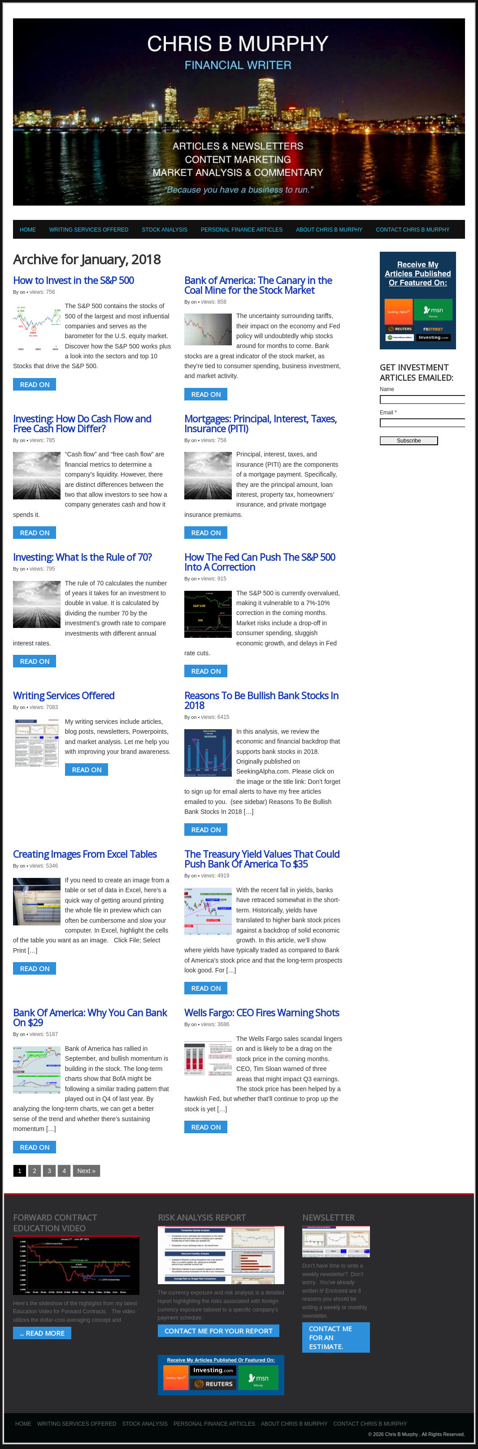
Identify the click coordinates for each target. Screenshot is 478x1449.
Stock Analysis (164, 230)
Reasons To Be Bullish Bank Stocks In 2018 (261, 700)
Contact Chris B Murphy (413, 230)
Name (387, 389)
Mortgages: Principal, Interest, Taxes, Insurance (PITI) (260, 423)
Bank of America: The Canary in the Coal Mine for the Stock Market (258, 285)
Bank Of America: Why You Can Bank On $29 (90, 1017)
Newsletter (328, 1217)
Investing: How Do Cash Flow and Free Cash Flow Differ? (82, 423)
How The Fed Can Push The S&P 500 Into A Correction (259, 561)
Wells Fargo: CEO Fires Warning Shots (261, 1012)
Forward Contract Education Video (55, 1222)
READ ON (34, 384)
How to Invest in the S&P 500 (73, 280)
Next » (87, 1170)
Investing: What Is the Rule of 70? (82, 556)
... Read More (42, 1333)
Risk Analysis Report (202, 1217)
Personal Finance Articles (241, 230)
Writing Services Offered (88, 230)
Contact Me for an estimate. (330, 1337)
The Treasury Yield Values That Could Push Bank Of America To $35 (261, 858)
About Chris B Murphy (329, 230)
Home (28, 230)
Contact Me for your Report (219, 1330)
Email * (388, 412)
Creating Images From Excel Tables (84, 853)
